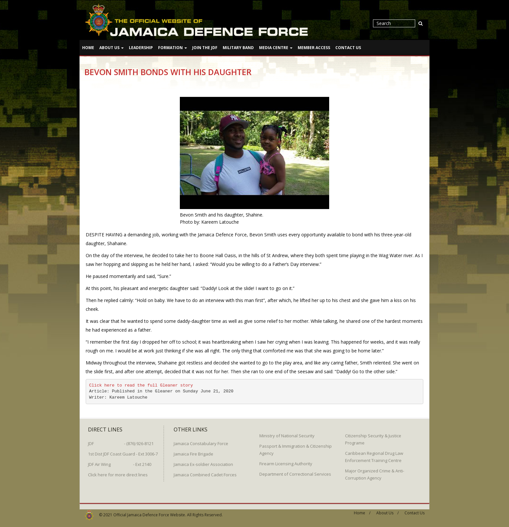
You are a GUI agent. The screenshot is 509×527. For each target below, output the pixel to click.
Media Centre (275, 47)
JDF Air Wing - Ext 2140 (119, 462)
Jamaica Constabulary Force (201, 441)
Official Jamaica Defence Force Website (149, 512)
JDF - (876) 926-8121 (121, 441)
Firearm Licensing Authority (285, 461)
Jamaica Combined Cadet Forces (205, 472)
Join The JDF (204, 47)
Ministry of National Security (287, 433)
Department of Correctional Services (295, 472)
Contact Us (348, 47)
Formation (172, 47)
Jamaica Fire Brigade (193, 452)
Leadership (141, 47)
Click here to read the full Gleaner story (141, 385)
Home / (362, 510)
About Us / (387, 510)
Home (88, 47)
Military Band (238, 47)
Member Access (314, 47)
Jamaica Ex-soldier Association (203, 462)
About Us (111, 47)
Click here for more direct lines (118, 472)
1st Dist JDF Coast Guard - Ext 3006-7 (123, 452)
